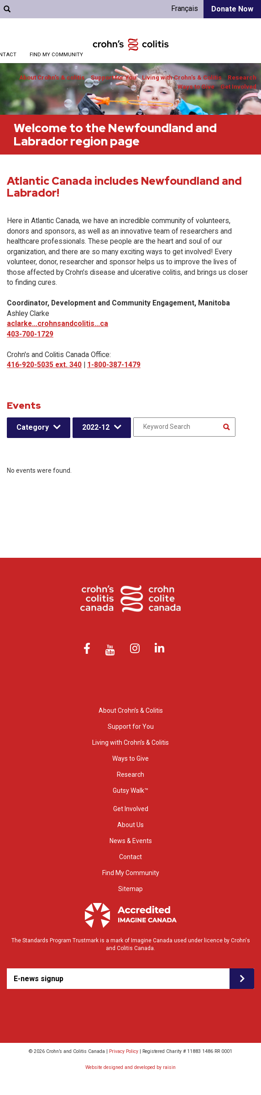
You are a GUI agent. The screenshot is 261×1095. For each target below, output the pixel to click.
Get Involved (238, 86)
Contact (130, 856)
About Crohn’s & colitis (52, 77)
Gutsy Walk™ (130, 790)
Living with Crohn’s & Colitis (182, 77)
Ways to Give (195, 86)
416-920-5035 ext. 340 (44, 364)
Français (184, 8)
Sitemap (130, 888)
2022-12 (96, 427)
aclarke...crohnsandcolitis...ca (57, 323)
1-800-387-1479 (114, 364)
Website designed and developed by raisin (130, 1067)
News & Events (131, 840)
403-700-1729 (30, 334)
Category (32, 427)
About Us (130, 824)
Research (242, 77)
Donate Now (232, 9)
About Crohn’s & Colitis (131, 710)
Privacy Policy (123, 1051)
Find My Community (56, 55)
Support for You (113, 77)
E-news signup (38, 978)
